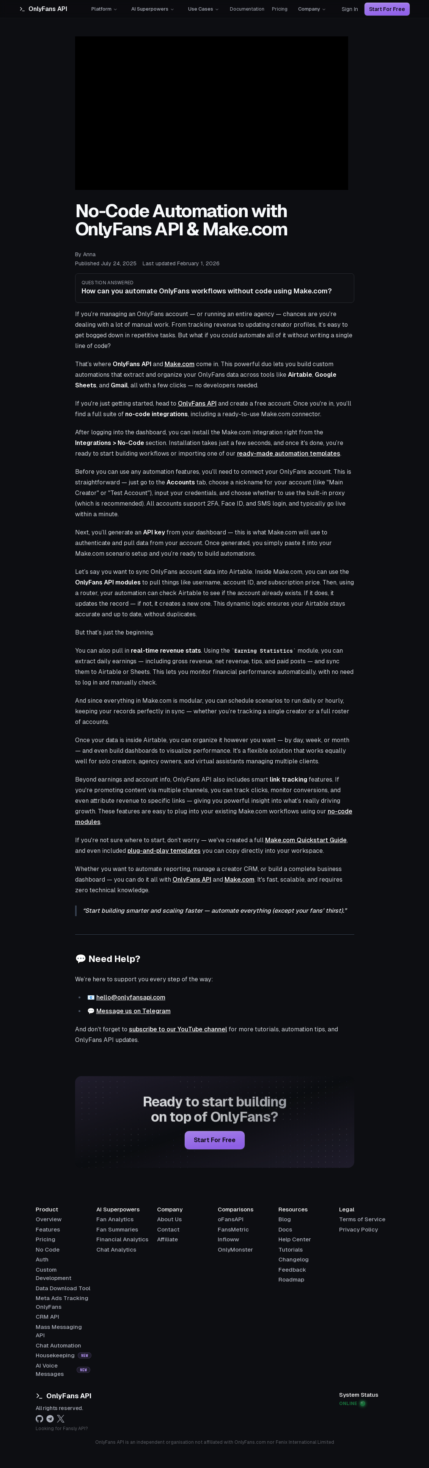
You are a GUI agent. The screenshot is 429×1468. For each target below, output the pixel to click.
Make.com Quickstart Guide (306, 840)
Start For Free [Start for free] (387, 9)
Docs (285, 1229)
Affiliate (167, 1239)
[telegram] (50, 1419)
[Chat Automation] (58, 1345)
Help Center (294, 1239)
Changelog (293, 1259)
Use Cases (203, 9)
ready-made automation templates (288, 453)
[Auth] (42, 1259)
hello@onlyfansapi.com (130, 997)
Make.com (180, 364)
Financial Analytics (122, 1239)
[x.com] (60, 1419)
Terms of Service (362, 1219)
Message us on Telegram (133, 1011)
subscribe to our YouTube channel (178, 1029)
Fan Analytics (115, 1219)
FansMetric (233, 1229)
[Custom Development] (63, 1269)
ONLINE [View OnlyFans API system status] (352, 1403)
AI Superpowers (152, 9)
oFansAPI (231, 1219)
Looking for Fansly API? (62, 1428)
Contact (168, 1229)
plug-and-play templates (164, 850)
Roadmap (291, 1279)
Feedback (292, 1269)
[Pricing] (45, 1239)
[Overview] (48, 1219)
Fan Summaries (117, 1229)
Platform (104, 9)
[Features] (48, 1229)
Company (312, 9)
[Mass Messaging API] (63, 1327)
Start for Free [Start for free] (215, 1141)
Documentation (247, 9)
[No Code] (48, 1249)
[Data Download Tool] (63, 1288)
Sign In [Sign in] (350, 9)
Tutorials (290, 1249)
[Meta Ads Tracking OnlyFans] (63, 1298)
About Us (169, 1219)
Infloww (228, 1239)
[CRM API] (47, 1316)
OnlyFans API (197, 403)
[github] (39, 1419)
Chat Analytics (116, 1249)
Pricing (280, 9)
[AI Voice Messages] (63, 1365)
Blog (284, 1219)
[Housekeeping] (63, 1355)
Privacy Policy (358, 1229)
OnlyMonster (235, 1249)
